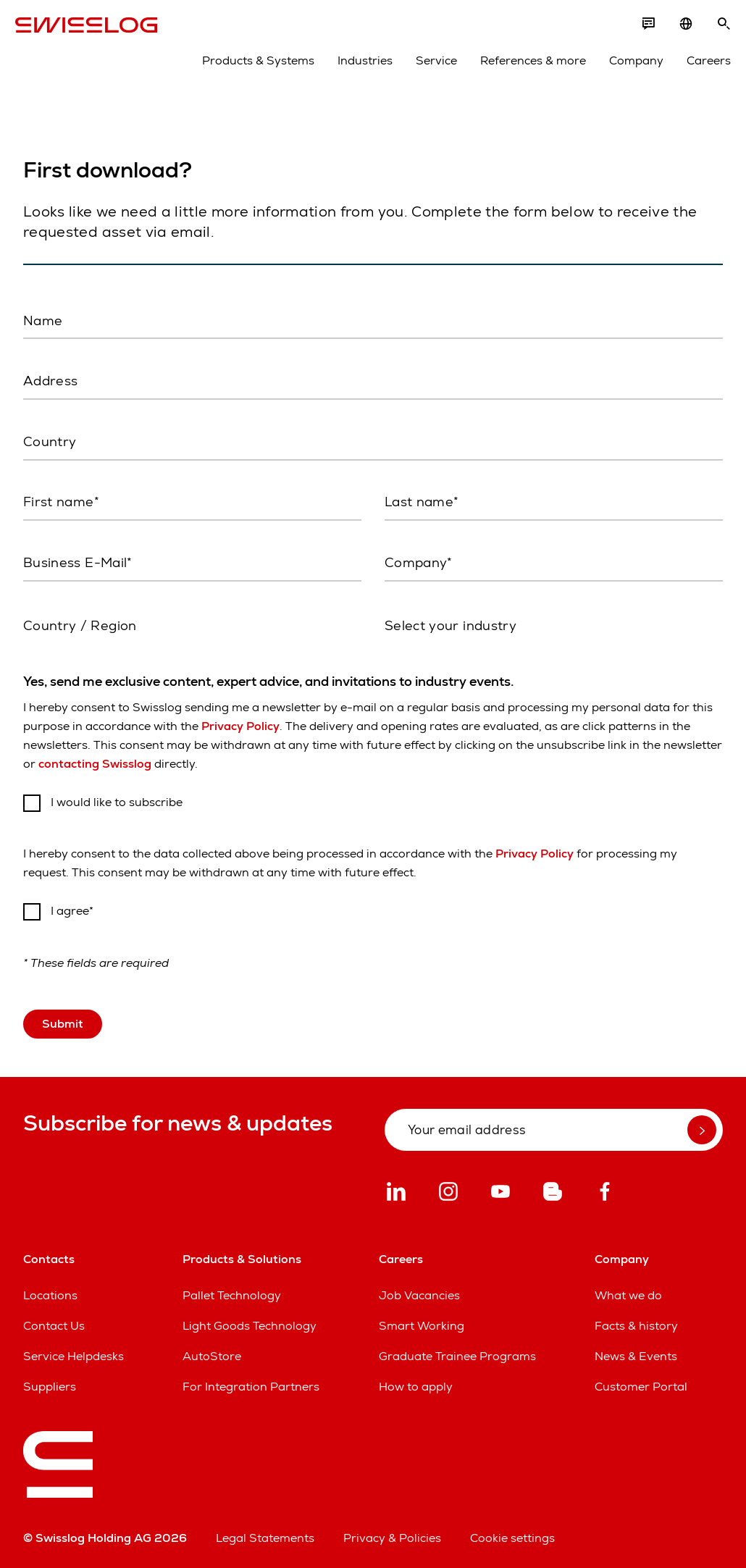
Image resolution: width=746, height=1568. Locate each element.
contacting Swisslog (94, 760)
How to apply (416, 1383)
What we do (628, 1292)
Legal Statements (265, 1535)
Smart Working (421, 1322)
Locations (50, 1292)
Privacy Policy (240, 722)
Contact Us (54, 1322)
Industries (357, 66)
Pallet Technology (232, 1292)
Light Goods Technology (250, 1322)
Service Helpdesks (73, 1353)
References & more (525, 66)
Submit (62, 1020)
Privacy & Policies (392, 1535)
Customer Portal (641, 1383)
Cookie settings (512, 1535)
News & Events (636, 1353)
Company (628, 66)
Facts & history (636, 1322)
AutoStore (212, 1353)
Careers (701, 66)
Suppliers (49, 1383)
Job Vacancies (419, 1292)
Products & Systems (250, 66)
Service (428, 66)
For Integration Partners (251, 1383)
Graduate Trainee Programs (457, 1353)
